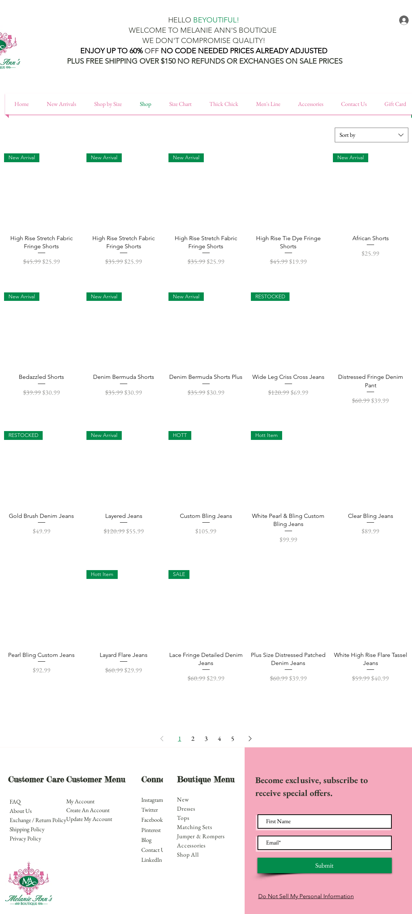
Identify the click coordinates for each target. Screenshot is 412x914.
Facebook (152, 820)
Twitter (149, 810)
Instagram (152, 800)
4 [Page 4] (219, 738)
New (183, 799)
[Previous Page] (161, 738)
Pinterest (151, 830)
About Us (21, 811)
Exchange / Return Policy (38, 820)
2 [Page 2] (193, 738)
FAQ (16, 801)
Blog (146, 840)
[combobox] (371, 135)
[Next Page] (250, 738)
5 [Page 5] (232, 738)
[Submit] (325, 865)
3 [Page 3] (206, 738)
